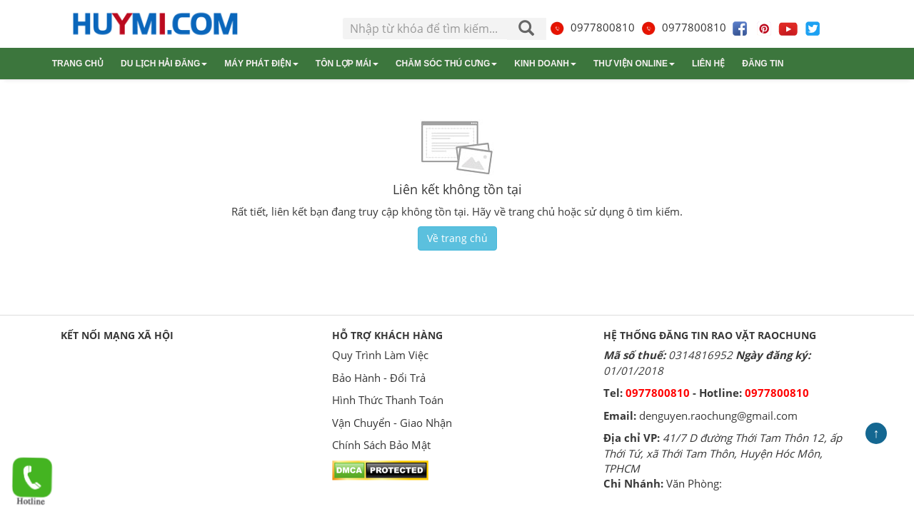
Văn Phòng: (694, 483)
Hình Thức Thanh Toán (387, 400)
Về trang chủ (457, 238)
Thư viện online (634, 64)
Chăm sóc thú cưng (446, 64)
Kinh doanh (545, 64)
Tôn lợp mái (347, 64)
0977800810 (592, 27)
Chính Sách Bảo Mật (381, 445)
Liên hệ (708, 64)
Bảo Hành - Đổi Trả (379, 378)
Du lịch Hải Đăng (164, 64)
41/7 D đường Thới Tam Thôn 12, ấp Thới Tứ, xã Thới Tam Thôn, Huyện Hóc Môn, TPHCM (722, 452)
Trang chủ (78, 64)
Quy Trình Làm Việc (380, 355)
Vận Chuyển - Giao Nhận (392, 422)
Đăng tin (762, 64)
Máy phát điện (261, 64)
